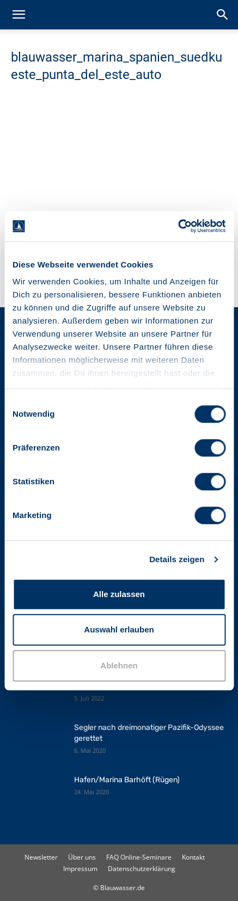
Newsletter (41, 857)
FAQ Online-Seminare (139, 857)
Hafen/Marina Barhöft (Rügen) (127, 779)
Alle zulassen (119, 594)
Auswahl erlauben (119, 629)
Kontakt (193, 857)
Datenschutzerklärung (141, 868)
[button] (18, 14)
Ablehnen (118, 665)
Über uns (82, 857)
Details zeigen (176, 559)
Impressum (80, 868)
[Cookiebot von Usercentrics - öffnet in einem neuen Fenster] (177, 226)
